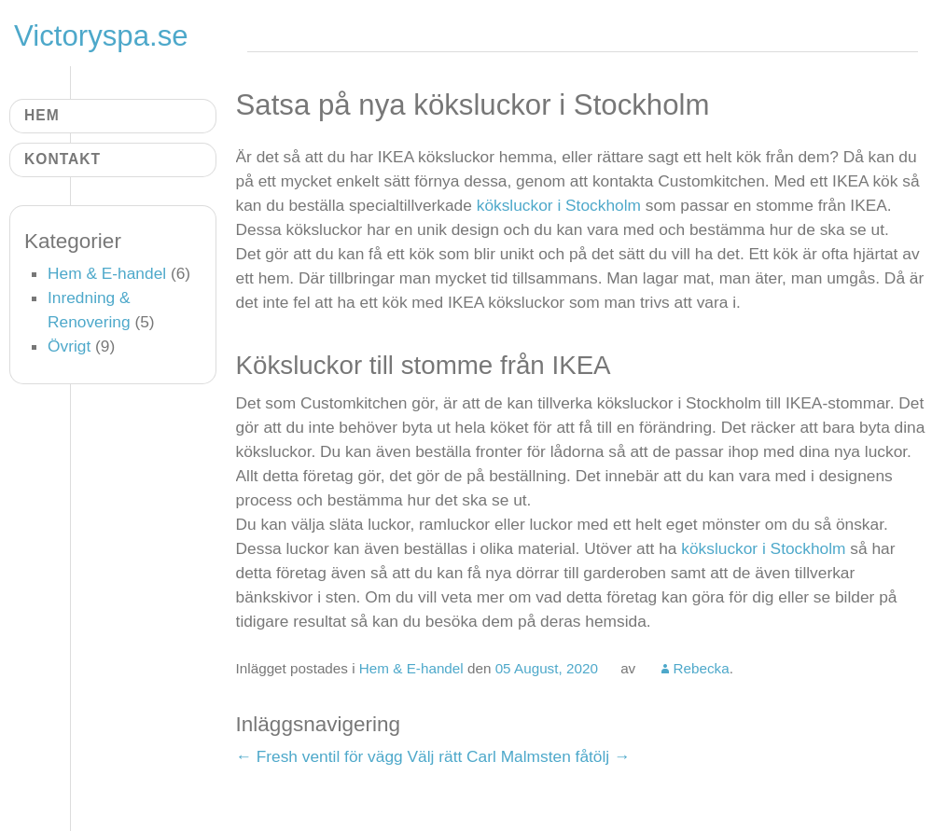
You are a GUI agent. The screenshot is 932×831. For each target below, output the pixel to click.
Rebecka (701, 668)
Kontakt (62, 159)
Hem (42, 115)
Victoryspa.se (101, 36)
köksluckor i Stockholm (559, 205)
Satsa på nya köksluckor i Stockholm (473, 105)
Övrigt (69, 346)
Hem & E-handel (411, 668)
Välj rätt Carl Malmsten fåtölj (519, 756)
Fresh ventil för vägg (319, 756)
